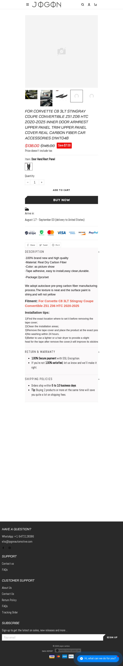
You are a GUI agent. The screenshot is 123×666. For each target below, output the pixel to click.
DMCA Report (47, 651)
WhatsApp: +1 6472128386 (18, 536)
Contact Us (8, 594)
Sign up (112, 637)
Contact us (8, 564)
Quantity (29, 176)
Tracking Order (10, 612)
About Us (7, 588)
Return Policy (9, 600)
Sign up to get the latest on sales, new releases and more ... (34, 630)
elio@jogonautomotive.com (17, 542)
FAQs (5, 570)
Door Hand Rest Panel (43, 159)
